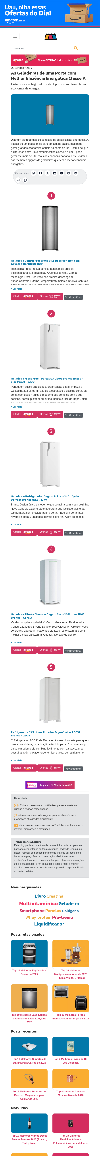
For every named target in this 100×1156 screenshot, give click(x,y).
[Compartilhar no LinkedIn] (55, 173)
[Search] (39, 48)
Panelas (53, 910)
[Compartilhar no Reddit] (76, 173)
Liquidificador (49, 923)
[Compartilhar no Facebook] (40, 173)
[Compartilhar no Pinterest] (69, 173)
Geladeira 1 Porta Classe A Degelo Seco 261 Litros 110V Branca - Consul (47, 616)
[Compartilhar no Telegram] (62, 173)
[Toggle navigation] (15, 36)
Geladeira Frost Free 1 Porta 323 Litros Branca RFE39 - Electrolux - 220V (47, 380)
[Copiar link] (25, 180)
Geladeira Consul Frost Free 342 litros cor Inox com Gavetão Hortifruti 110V (45, 262)
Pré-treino (62, 917)
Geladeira (69, 903)
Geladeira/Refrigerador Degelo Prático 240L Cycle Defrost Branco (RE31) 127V (45, 498)
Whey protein (38, 917)
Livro (40, 896)
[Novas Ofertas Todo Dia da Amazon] (50, 13)
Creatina (55, 896)
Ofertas (23, 296)
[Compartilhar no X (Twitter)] (47, 173)
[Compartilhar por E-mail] (18, 180)
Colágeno (70, 910)
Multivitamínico (38, 903)
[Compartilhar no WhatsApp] (33, 173)
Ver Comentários (73, 297)
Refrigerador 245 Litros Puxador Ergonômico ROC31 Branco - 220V (45, 734)
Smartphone (32, 910)
